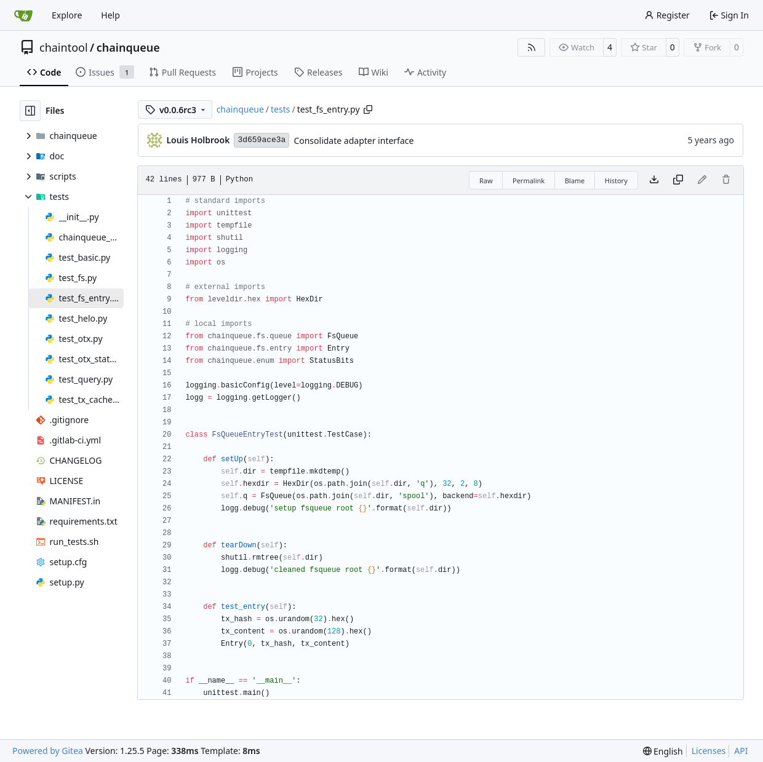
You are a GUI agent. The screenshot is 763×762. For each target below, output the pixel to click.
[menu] (663, 751)
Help (110, 15)
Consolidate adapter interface (353, 140)
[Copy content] (678, 180)
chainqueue (128, 47)
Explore (67, 15)
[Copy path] (368, 109)
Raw (486, 180)
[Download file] (654, 180)
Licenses (709, 750)
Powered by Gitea (47, 750)
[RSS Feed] (531, 47)
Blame (575, 180)
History (616, 180)
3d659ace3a (262, 140)
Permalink (529, 180)
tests (280, 109)
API (741, 750)
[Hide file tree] (30, 110)
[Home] (23, 15)
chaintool (63, 47)
